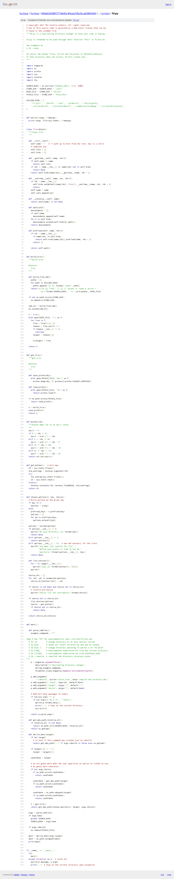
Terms (32, 874)
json (169, 874)
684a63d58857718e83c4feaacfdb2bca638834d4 (68, 13)
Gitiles (16, 874)
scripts (105, 13)
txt (162, 874)
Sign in (168, 4)
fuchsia (24, 13)
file (76, 20)
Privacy (24, 874)
